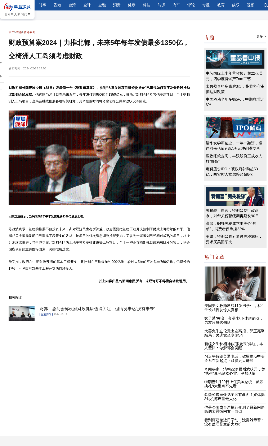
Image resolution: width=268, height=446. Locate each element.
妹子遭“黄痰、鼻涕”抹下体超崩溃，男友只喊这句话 (233, 320)
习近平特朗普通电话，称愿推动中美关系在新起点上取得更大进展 (234, 358)
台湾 (72, 5)
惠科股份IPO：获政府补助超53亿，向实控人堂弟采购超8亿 (232, 172)
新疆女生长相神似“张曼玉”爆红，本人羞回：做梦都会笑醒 (233, 346)
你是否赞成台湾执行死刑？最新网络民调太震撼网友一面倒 (234, 409)
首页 (11, 32)
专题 (206, 5)
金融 (102, 5)
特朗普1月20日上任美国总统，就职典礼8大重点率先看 (233, 384)
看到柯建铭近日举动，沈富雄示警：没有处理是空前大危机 (234, 422)
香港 (57, 5)
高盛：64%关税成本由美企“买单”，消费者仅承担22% (231, 226)
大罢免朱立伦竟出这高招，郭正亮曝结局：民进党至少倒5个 (234, 333)
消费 (117, 5)
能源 (161, 5)
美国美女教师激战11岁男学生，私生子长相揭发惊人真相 (234, 308)
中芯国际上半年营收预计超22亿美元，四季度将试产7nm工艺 (234, 76)
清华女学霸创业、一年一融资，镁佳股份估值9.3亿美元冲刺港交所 (234, 146)
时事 (42, 5)
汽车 (176, 5)
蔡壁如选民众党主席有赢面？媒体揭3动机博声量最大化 (234, 397)
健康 (131, 5)
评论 (191, 5)
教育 (221, 5)
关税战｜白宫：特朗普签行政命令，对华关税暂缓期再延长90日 (232, 213)
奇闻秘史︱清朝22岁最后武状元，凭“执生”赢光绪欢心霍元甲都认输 (234, 371)
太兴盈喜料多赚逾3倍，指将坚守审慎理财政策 (235, 89)
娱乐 (236, 5)
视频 (250, 5)
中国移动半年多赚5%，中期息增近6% (235, 102)
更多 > (261, 36)
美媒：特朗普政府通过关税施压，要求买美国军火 (234, 239)
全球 (87, 5)
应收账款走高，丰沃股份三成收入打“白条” (234, 159)
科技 (146, 5)
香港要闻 (29, 32)
